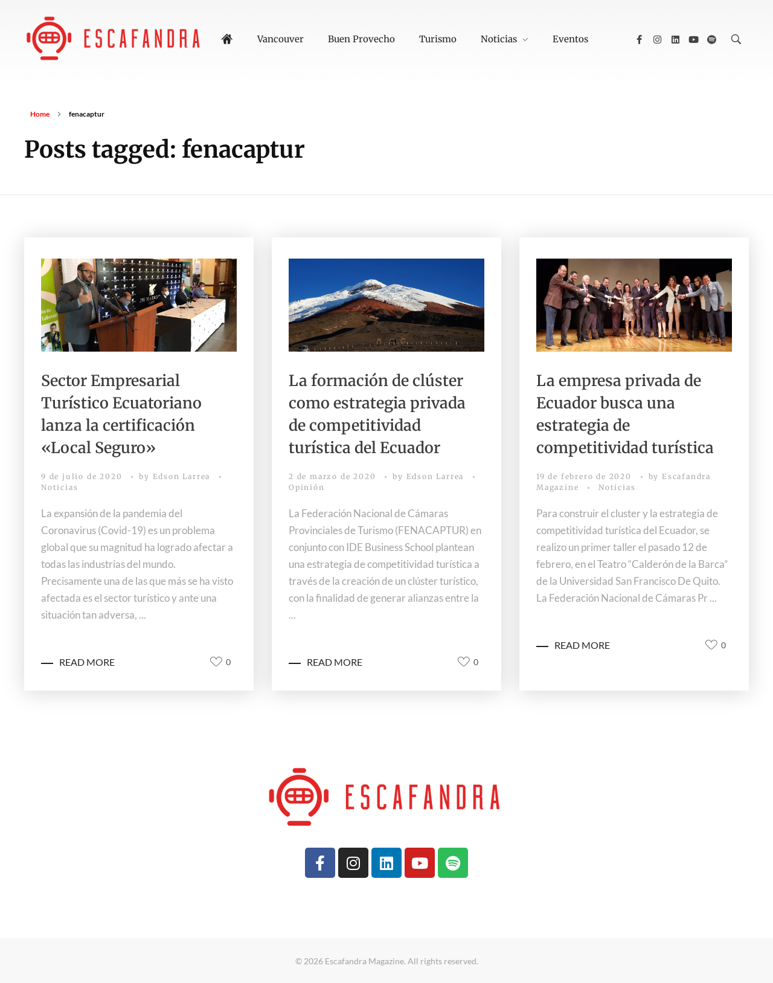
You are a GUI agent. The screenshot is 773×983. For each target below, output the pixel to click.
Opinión (307, 487)
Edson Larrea (183, 476)
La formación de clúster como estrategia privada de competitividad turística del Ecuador (377, 414)
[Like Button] (216, 661)
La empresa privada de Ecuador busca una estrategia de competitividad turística (625, 414)
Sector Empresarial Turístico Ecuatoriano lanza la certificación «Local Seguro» (121, 414)
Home (40, 113)
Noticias (59, 487)
